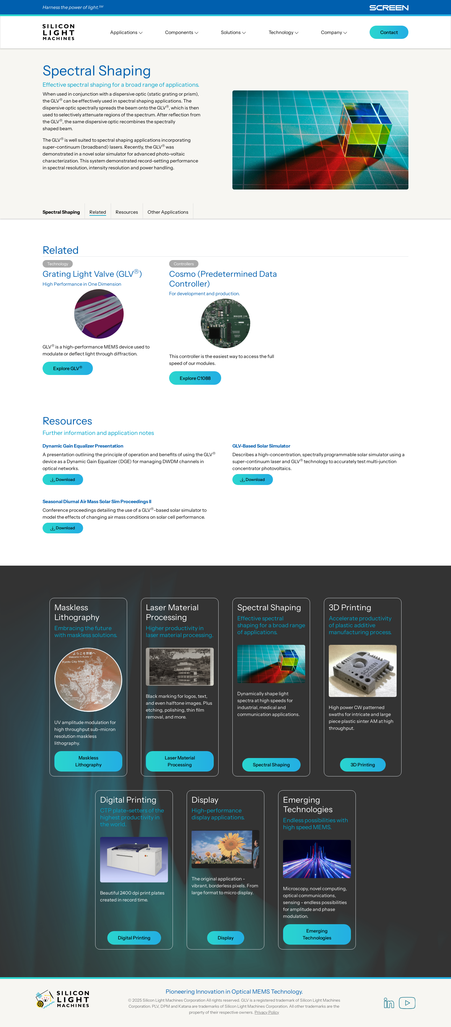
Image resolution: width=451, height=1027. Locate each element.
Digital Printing (128, 800)
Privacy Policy (267, 1012)
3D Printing (350, 607)
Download (62, 479)
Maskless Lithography (77, 612)
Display (205, 800)
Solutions (233, 32)
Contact (389, 32)
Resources (127, 212)
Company (334, 32)
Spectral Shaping (269, 607)
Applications (126, 32)
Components (182, 32)
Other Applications (168, 212)
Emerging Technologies (307, 804)
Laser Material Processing (172, 612)
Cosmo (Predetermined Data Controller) (223, 279)
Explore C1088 (195, 378)
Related (97, 212)
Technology (284, 32)
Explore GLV (67, 368)
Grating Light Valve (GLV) (92, 274)
